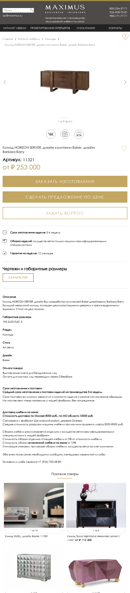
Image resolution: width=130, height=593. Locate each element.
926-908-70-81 (118, 12)
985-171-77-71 (118, 16)
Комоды (50, 39)
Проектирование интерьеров (50, 28)
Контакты (115, 28)
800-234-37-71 (118, 8)
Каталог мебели (14, 28)
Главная (8, 39)
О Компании (86, 28)
